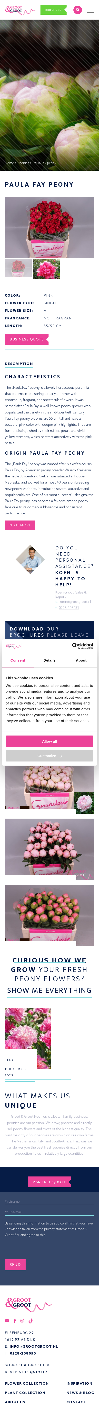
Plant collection (25, 1392)
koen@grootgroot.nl (75, 601)
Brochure (53, 10)
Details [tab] (49, 660)
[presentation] (42, 1249)
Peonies (23, 163)
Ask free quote (49, 1181)
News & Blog (80, 1392)
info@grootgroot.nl (34, 1346)
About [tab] (81, 660)
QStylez (39, 1372)
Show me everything (49, 990)
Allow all (49, 741)
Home (9, 163)
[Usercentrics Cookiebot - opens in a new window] (72, 646)
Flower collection (27, 1383)
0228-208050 (23, 1353)
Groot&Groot (15, 5)
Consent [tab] (17, 660)
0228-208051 (69, 608)
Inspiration (80, 1383)
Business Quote (27, 339)
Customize (50, 755)
